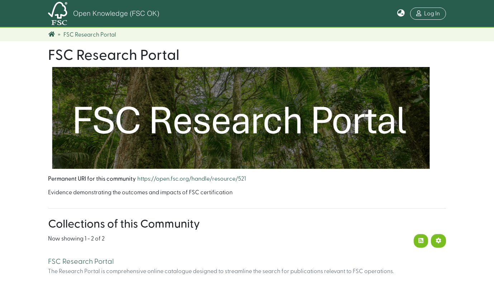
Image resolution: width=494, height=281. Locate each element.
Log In (428, 13)
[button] (401, 13)
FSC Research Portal (81, 261)
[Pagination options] (438, 241)
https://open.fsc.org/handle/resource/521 (191, 179)
